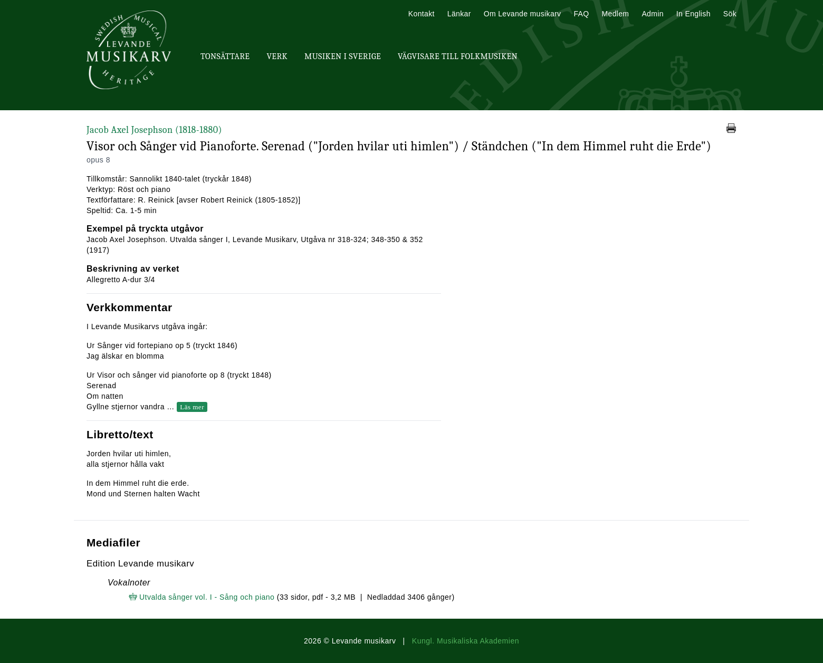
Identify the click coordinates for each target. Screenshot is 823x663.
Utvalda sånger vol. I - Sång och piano (206, 597)
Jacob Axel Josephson (154, 130)
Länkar (459, 13)
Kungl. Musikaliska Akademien (465, 641)
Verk (277, 56)
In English (693, 13)
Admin (652, 13)
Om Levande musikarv (522, 13)
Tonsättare (225, 56)
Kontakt (421, 13)
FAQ (581, 13)
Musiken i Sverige (342, 56)
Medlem (615, 13)
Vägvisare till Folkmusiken (458, 56)
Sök (729, 13)
